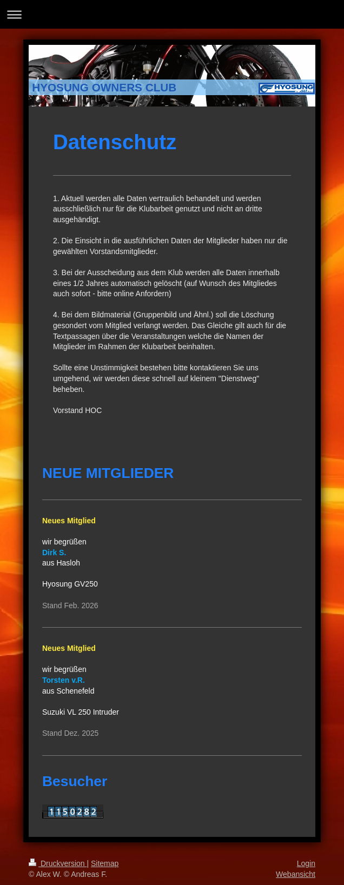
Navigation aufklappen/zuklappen (172, 14)
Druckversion (58, 863)
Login (306, 863)
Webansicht (295, 874)
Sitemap (104, 863)
